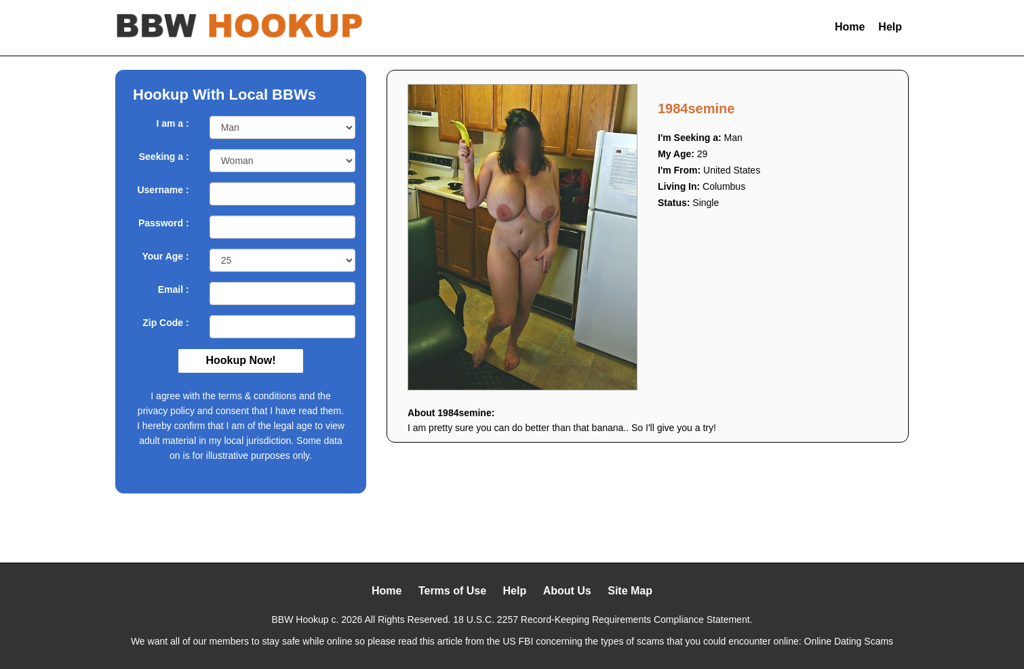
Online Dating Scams (849, 641)
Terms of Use (452, 590)
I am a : (172, 123)
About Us (567, 590)
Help (890, 27)
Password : (163, 223)
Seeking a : (164, 156)
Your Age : (165, 256)
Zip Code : (165, 322)
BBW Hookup (300, 619)
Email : (173, 289)
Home (850, 27)
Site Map (630, 590)
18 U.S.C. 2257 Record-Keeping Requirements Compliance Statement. (602, 619)
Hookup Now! (240, 360)
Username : (163, 189)
